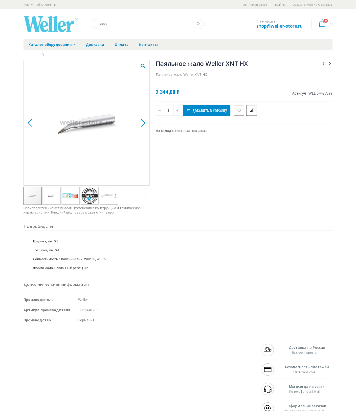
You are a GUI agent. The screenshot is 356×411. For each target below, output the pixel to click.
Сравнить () (47, 4)
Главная (42, 55)
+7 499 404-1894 (272, 344)
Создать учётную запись (312, 4)
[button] (112, 70)
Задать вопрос (141, 378)
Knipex (48, 387)
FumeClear (43, 349)
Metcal (61, 349)
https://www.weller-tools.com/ (106, 407)
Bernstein (30, 387)
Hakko (28, 344)
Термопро (79, 349)
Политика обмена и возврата (152, 354)
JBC (51, 344)
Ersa (41, 344)
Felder (63, 358)
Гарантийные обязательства (152, 344)
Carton (79, 368)
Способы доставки (223, 354)
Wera (62, 387)
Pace (62, 344)
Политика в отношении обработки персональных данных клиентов (156, 366)
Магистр (97, 349)
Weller (75, 344)
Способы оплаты (221, 363)
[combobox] (148, 24)
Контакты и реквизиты (226, 344)
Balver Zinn (32, 358)
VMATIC (82, 378)
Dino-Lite (62, 368)
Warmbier (47, 378)
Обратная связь (255, 4)
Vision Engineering (37, 368)
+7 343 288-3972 (272, 354)
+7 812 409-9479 (272, 349)
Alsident (91, 344)
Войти (280, 4)
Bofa (27, 349)
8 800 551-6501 (274, 358)
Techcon (65, 378)
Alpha (49, 358)
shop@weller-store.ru (279, 26)
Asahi (77, 358)
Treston (29, 378)
